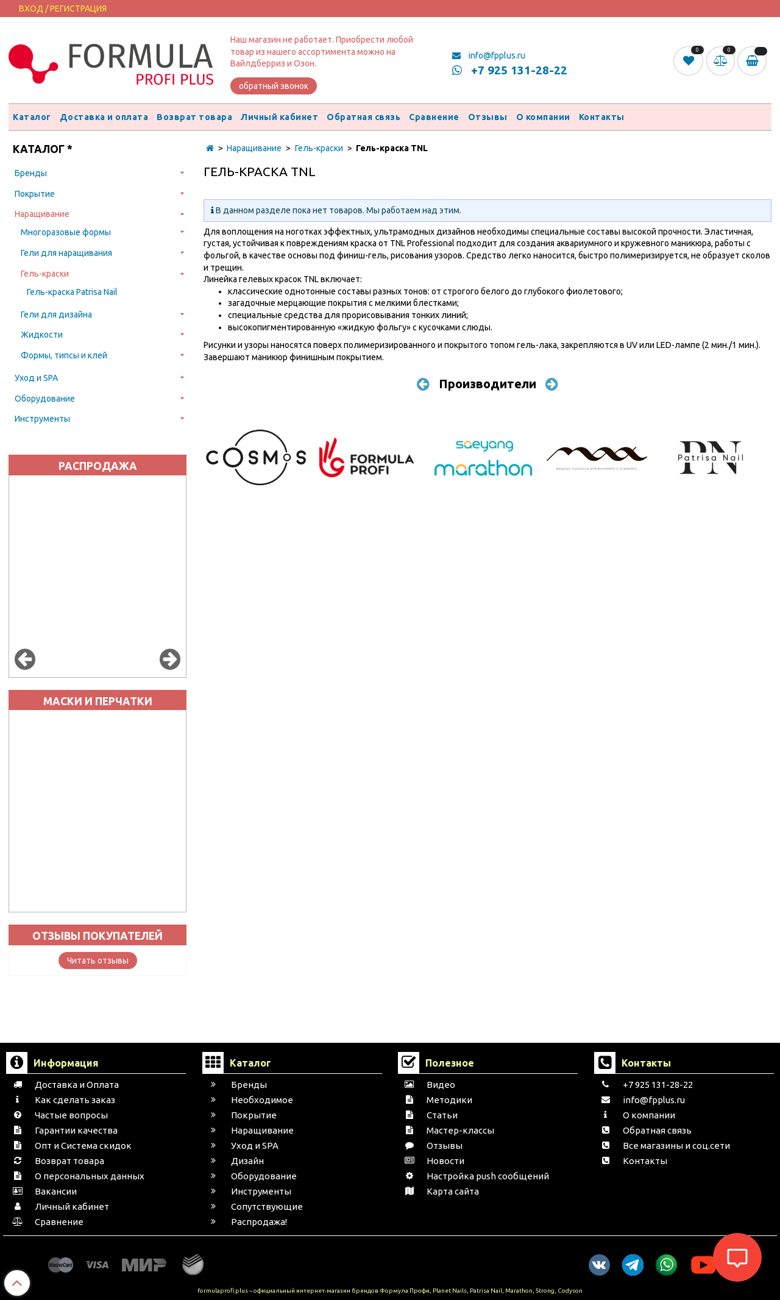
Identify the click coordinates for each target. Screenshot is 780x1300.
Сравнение (434, 117)
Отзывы (488, 117)
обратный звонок (273, 86)
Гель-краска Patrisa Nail (72, 292)
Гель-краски (45, 274)
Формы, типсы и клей (64, 355)
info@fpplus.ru (488, 55)
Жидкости (42, 334)
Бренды (31, 173)
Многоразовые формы (66, 232)
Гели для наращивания (66, 253)
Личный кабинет (279, 117)
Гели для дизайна (56, 314)
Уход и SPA (36, 378)
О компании (543, 117)
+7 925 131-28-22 (509, 70)
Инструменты (42, 419)
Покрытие (35, 194)
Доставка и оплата (104, 117)
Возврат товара (194, 117)
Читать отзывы (98, 960)
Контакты (602, 117)
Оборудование (45, 398)
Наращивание (42, 214)
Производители (487, 384)
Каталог (32, 117)
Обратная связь (363, 117)
